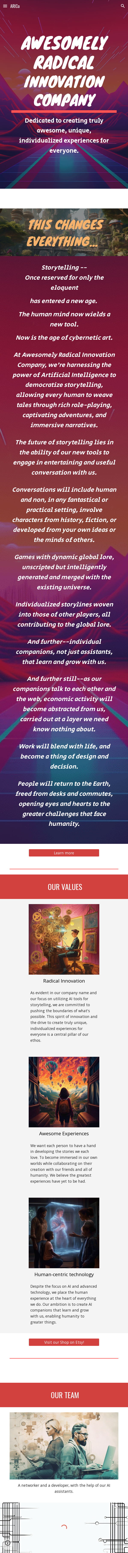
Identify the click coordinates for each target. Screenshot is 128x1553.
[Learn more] (64, 853)
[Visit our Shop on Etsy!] (64, 1342)
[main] (64, 94)
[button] (5, 6)
